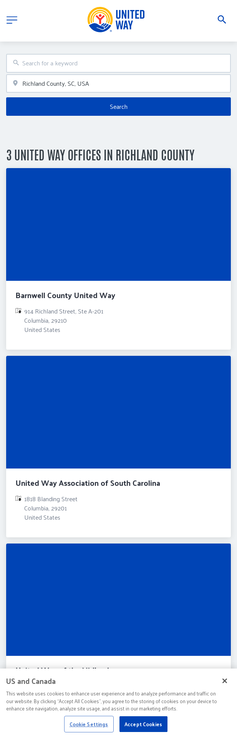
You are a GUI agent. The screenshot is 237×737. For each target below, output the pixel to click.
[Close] (224, 684)
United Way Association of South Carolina (87, 483)
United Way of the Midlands (64, 670)
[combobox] (118, 63)
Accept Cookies (143, 727)
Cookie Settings (89, 727)
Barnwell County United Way (65, 295)
